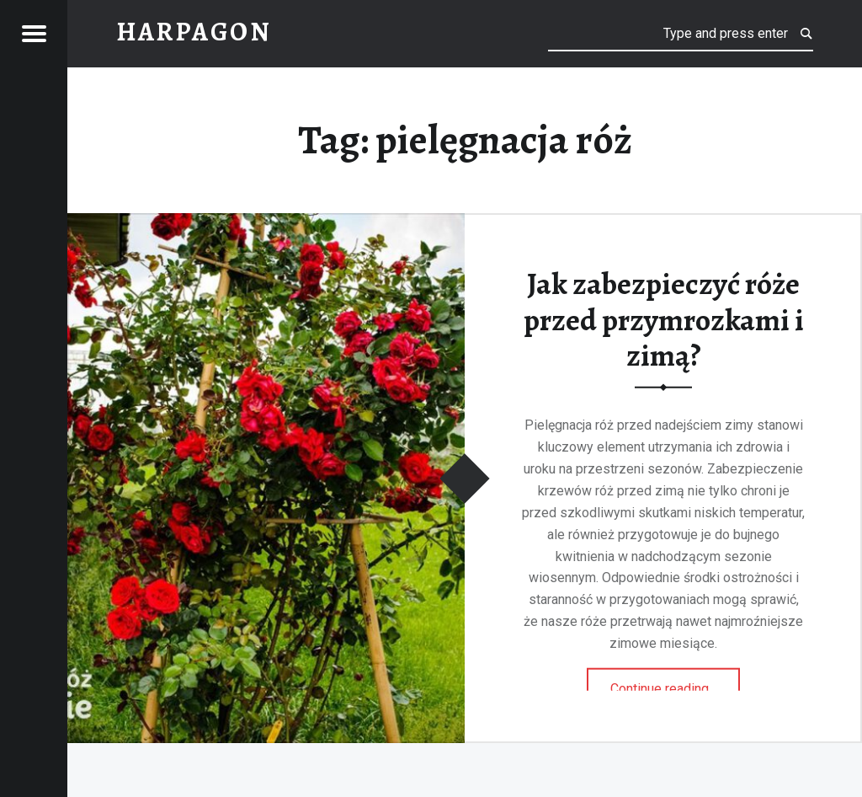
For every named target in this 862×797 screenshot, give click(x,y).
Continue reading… (675, 683)
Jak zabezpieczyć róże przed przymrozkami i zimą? (664, 320)
